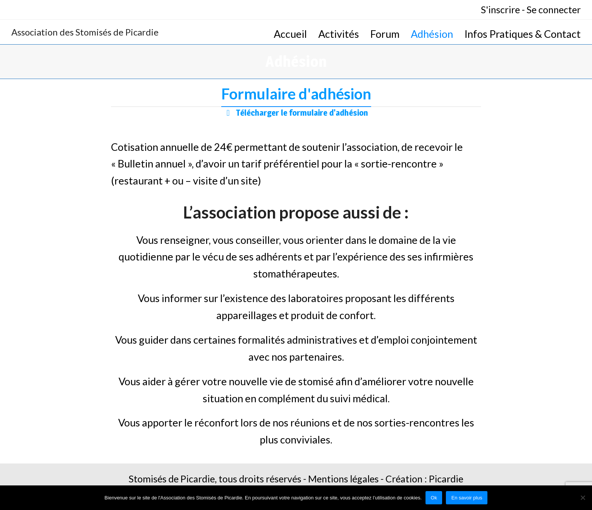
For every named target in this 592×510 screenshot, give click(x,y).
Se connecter (554, 9)
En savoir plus (466, 498)
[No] (582, 497)
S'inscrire (500, 9)
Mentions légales (343, 478)
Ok (434, 498)
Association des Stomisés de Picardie (85, 31)
